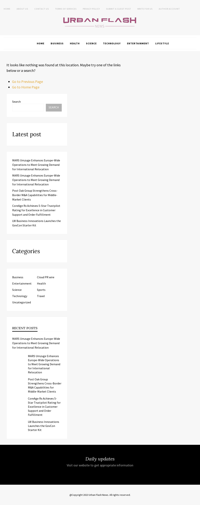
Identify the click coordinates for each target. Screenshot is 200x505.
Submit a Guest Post (118, 8)
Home (7, 8)
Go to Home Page (25, 87)
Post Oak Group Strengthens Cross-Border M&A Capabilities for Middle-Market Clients (34, 195)
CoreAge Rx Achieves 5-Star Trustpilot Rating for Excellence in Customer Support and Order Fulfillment (36, 210)
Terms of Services (66, 8)
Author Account (169, 8)
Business (57, 43)
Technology (112, 43)
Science (91, 43)
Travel (41, 296)
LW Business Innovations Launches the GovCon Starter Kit (43, 426)
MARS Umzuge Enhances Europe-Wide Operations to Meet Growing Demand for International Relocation (36, 164)
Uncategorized (21, 302)
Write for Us (144, 8)
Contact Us (41, 8)
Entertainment (138, 43)
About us (22, 8)
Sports (41, 290)
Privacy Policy (91, 8)
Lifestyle (162, 43)
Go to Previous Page (27, 81)
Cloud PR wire (45, 277)
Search (16, 101)
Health (75, 43)
